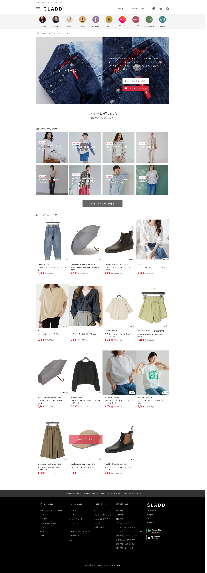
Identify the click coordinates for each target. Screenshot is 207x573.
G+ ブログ (150, 523)
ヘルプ (96, 523)
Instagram (149, 515)
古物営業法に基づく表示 (125, 540)
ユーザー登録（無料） (137, 9)
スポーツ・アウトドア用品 (79, 532)
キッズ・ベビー (75, 523)
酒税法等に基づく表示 (124, 548)
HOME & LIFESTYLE (48, 523)
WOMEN (43, 519)
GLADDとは (99, 511)
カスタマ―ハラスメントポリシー (129, 532)
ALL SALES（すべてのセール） (52, 511)
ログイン (121, 9)
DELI (42, 536)
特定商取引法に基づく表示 (126, 536)
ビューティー (74, 536)
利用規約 (119, 519)
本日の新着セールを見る (102, 203)
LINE (148, 519)
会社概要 (119, 511)
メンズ (71, 515)
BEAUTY (43, 527)
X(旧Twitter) (151, 510)
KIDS (42, 532)
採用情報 (119, 515)
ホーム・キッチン (76, 519)
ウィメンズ (73, 511)
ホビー (71, 527)
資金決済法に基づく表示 (125, 544)
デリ (70, 540)
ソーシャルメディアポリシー (127, 527)
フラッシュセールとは (103, 515)
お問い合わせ (99, 527)
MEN (42, 515)
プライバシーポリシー (124, 523)
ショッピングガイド (102, 519)
